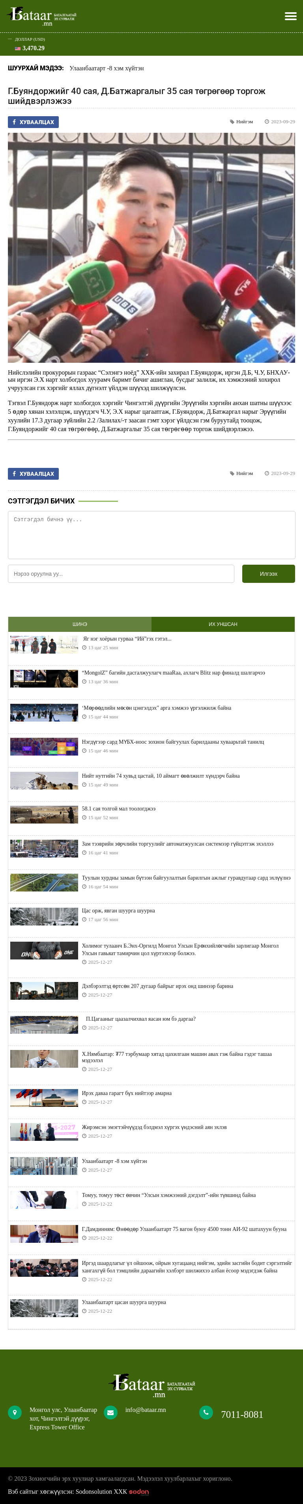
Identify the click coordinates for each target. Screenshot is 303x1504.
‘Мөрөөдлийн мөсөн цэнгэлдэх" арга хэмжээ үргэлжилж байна (157, 708)
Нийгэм (244, 121)
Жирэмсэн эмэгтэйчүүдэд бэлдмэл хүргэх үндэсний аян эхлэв (154, 1127)
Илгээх (268, 574)
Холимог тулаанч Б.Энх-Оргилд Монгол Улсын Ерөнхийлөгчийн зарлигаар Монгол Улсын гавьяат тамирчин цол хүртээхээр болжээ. (180, 949)
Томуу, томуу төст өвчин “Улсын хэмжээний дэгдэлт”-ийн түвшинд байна (169, 1195)
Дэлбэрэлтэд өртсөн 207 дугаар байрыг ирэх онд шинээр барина (158, 986)
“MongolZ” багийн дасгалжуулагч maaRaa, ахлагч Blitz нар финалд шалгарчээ (174, 673)
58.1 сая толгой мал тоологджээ (119, 809)
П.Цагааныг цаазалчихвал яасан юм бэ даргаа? (139, 1019)
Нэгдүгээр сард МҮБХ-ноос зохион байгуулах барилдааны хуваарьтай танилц (173, 742)
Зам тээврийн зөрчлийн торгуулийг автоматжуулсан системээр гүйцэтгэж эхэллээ (178, 844)
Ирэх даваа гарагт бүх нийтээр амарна (127, 1093)
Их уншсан (223, 624)
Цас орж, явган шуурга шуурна (118, 911)
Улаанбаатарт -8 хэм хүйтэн (106, 68)
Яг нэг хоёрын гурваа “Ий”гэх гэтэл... (127, 639)
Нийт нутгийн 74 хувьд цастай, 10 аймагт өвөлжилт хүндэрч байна (161, 776)
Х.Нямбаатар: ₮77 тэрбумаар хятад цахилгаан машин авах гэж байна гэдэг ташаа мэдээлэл (177, 1057)
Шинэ (80, 624)
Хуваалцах (33, 122)
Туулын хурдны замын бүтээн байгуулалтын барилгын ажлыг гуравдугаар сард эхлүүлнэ (186, 878)
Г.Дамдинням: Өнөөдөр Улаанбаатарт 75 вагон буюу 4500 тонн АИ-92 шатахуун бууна (184, 1229)
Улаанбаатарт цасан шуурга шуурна (124, 1302)
